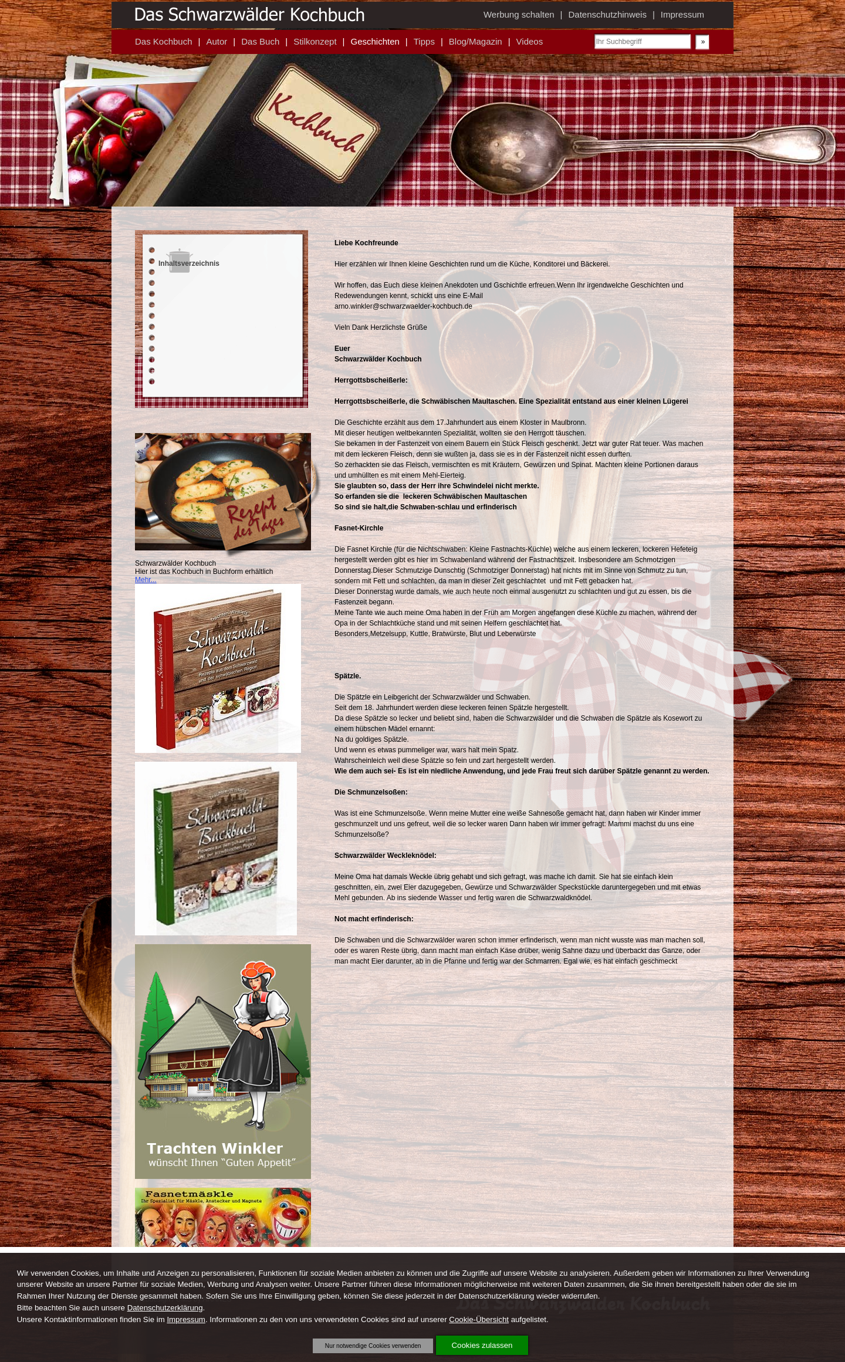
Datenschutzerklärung (165, 1307)
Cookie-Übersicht (479, 1319)
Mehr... (146, 580)
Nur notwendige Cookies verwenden (373, 1346)
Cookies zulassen (482, 1345)
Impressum (186, 1319)
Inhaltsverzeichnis (188, 263)
